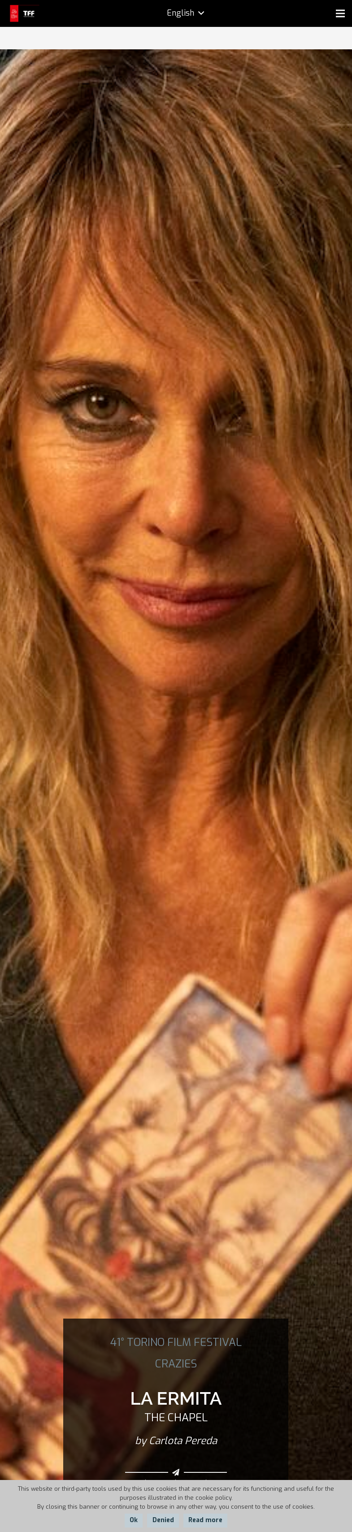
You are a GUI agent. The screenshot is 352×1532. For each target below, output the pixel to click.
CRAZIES (176, 1364)
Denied (163, 1520)
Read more (205, 1520)
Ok (134, 1520)
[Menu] (340, 13)
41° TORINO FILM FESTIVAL (176, 1342)
